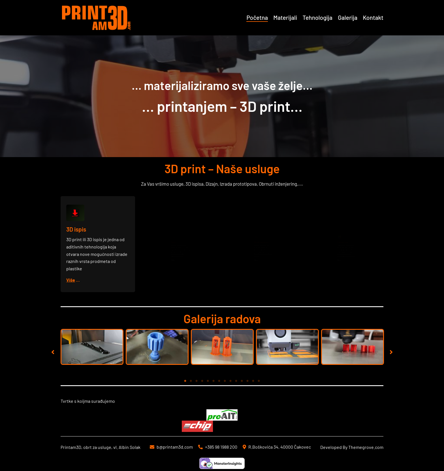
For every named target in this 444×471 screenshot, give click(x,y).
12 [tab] (247, 381)
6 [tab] (213, 381)
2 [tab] (191, 381)
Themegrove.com (365, 447)
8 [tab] (225, 381)
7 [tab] (219, 381)
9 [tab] (230, 381)
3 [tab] (196, 381)
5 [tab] (208, 381)
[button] (53, 352)
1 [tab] (185, 381)
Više (71, 279)
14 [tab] (259, 381)
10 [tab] (236, 381)
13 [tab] (253, 381)
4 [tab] (202, 381)
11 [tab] (242, 381)
